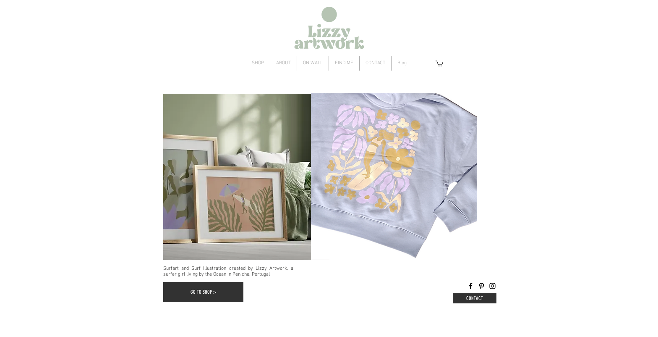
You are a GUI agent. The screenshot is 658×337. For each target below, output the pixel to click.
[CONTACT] (474, 298)
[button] (439, 63)
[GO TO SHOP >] (203, 292)
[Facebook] (471, 286)
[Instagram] (492, 286)
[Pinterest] (482, 286)
